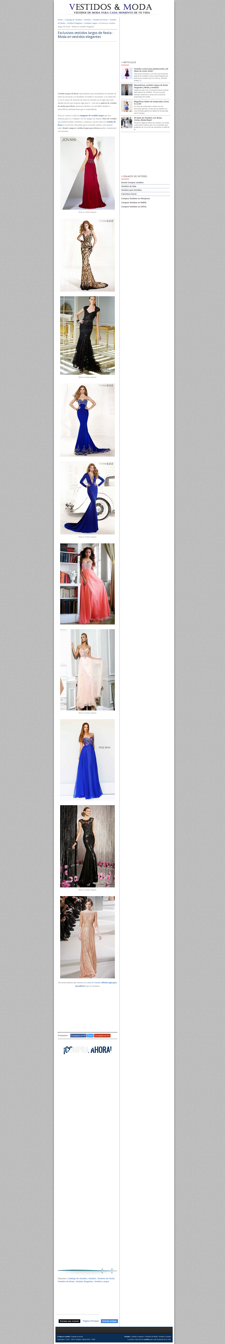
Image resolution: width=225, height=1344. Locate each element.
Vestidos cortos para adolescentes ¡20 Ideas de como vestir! (151, 70)
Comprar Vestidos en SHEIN (133, 203)
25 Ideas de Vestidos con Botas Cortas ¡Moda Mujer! (148, 119)
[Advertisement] (87, 67)
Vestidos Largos (90, 23)
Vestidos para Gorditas (131, 190)
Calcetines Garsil (128, 194)
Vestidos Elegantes (74, 23)
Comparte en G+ (102, 1035)
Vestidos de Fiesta (100, 19)
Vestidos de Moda (66, 1281)
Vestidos (87, 19)
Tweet (90, 1035)
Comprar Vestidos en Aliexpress (135, 198)
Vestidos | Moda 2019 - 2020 (85, 1339)
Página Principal (91, 1321)
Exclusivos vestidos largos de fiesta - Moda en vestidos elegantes (85, 35)
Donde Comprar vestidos (132, 182)
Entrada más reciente (69, 1321)
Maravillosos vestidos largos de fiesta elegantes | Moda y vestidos (151, 86)
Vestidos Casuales (165, 1336)
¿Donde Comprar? (137, 1336)
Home (60, 19)
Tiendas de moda (77, 1336)
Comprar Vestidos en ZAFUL (134, 207)
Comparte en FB (78, 1035)
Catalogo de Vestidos (73, 19)
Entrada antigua (109, 1321)
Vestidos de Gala (128, 186)
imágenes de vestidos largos (92, 115)
